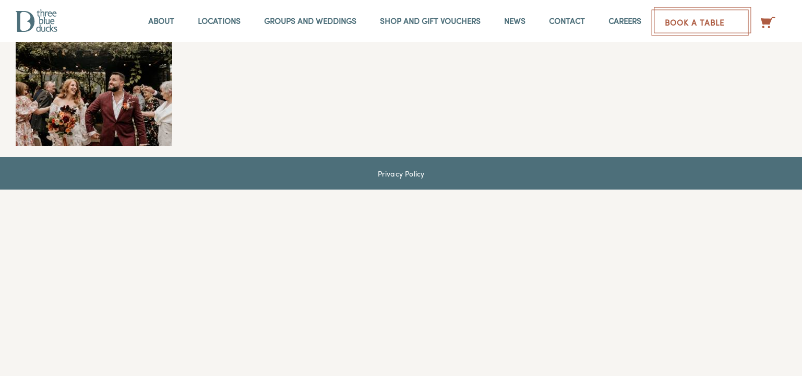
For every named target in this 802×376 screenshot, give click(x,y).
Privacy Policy (401, 173)
